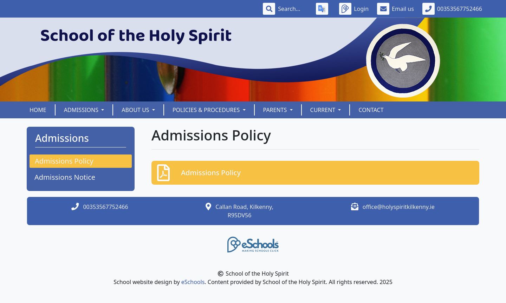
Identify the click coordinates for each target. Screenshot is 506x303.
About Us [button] (136, 110)
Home (38, 110)
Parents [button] (275, 110)
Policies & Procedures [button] (207, 110)
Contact (370, 110)
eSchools (193, 282)
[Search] (292, 9)
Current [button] (323, 110)
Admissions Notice (64, 177)
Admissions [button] (82, 110)
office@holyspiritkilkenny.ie (399, 207)
